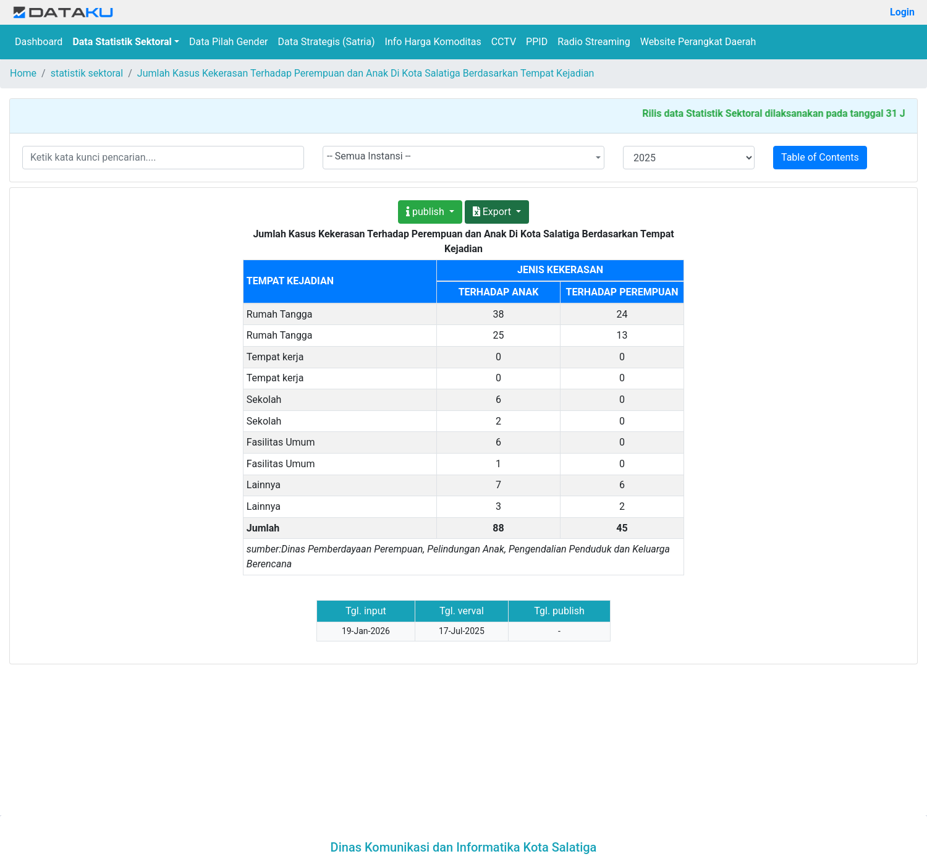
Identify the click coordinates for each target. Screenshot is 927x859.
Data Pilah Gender (228, 42)
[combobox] (463, 157)
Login (902, 12)
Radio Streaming (593, 42)
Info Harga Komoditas (433, 42)
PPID (537, 42)
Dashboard (38, 42)
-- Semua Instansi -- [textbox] (369, 156)
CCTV (503, 42)
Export (493, 212)
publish (426, 212)
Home (23, 73)
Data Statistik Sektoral (121, 42)
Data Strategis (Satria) (326, 42)
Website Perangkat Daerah (698, 42)
